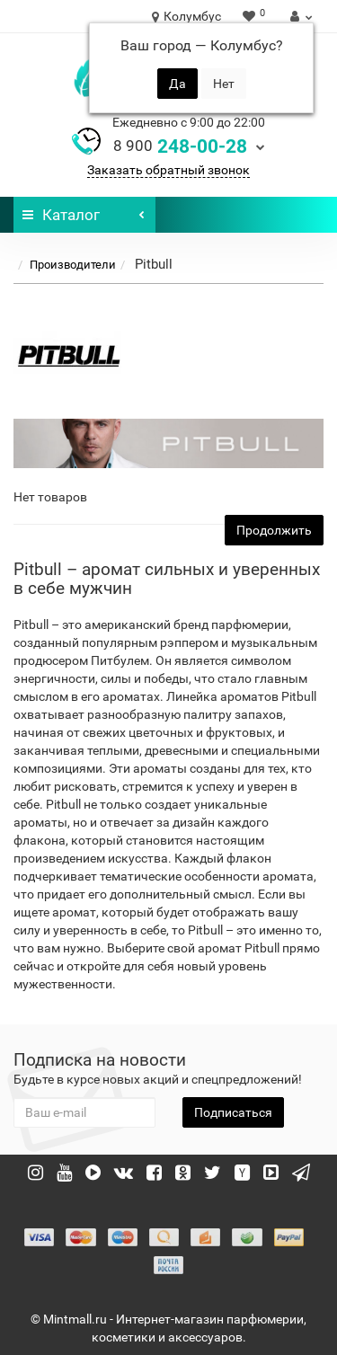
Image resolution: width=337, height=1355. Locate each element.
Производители (73, 264)
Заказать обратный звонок (168, 170)
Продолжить (274, 530)
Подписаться (233, 1112)
